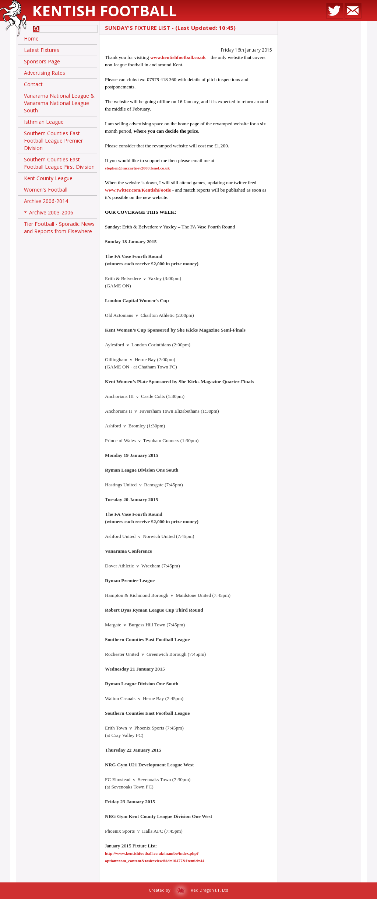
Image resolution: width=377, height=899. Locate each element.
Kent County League (48, 178)
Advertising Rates (44, 72)
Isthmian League (44, 121)
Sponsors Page (42, 61)
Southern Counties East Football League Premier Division (53, 140)
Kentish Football (104, 10)
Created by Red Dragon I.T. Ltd (188, 890)
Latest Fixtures (41, 49)
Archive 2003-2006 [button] (48, 213)
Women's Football (45, 189)
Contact (33, 84)
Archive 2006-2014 (46, 200)
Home (31, 38)
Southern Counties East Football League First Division (59, 163)
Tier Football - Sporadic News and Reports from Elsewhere (59, 227)
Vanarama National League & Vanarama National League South (59, 103)
